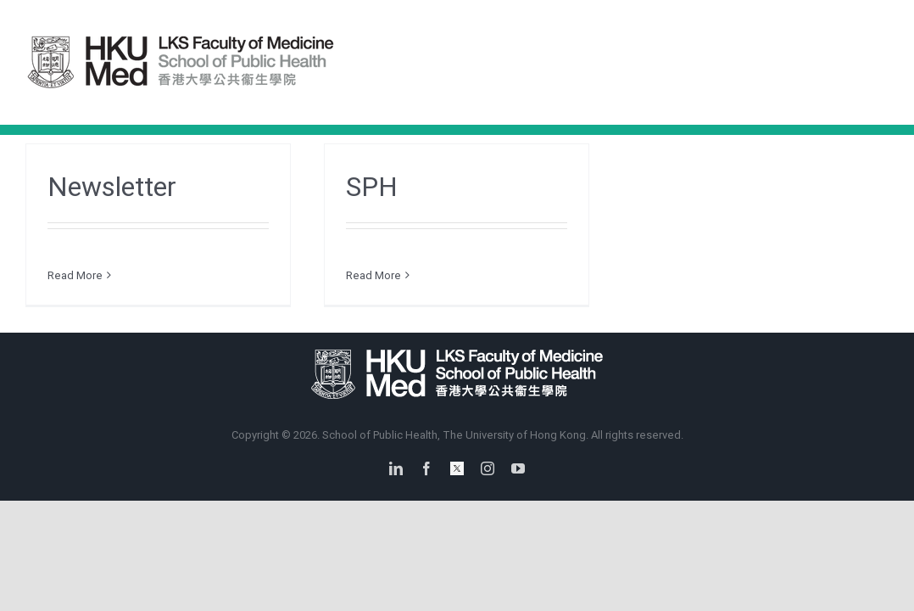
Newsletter (111, 187)
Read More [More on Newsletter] (75, 275)
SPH (372, 187)
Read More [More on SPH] (373, 275)
